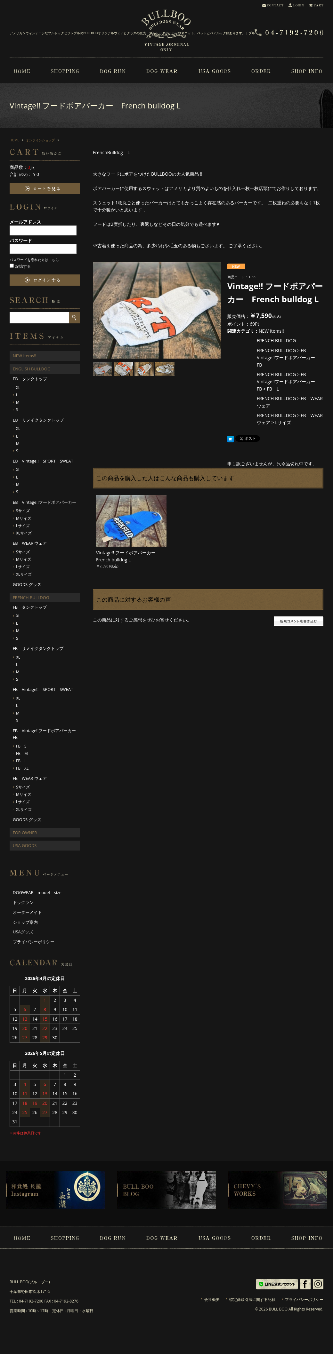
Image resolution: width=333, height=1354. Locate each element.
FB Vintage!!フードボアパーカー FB (288, 357)
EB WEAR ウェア (30, 543)
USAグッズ (23, 932)
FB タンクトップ (30, 607)
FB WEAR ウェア (30, 778)
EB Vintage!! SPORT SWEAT (43, 461)
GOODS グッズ (27, 584)
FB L (273, 389)
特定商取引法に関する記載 (252, 1299)
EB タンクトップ (30, 379)
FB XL (22, 768)
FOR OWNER (25, 832)
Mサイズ (23, 518)
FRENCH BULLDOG (276, 340)
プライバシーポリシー (33, 942)
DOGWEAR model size (37, 892)
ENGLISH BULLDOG (31, 369)
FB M (22, 753)
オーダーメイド (27, 912)
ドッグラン (23, 902)
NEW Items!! (271, 331)
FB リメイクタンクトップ (38, 648)
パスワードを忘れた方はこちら (34, 259)
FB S (21, 746)
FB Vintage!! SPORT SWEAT (43, 689)
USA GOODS (25, 845)
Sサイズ (23, 510)
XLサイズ (24, 533)
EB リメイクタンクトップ (38, 420)
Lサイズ (283, 422)
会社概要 (212, 1299)
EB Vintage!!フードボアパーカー (44, 502)
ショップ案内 (25, 922)
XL (18, 387)
